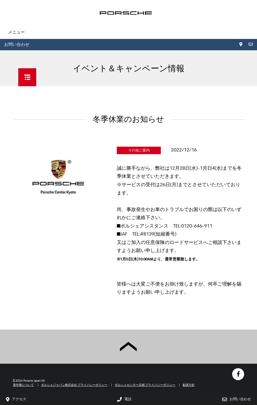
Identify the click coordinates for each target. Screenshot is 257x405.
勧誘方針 (189, 385)
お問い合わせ (16, 44)
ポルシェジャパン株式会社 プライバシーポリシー (74, 385)
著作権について (23, 385)
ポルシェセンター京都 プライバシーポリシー (145, 385)
